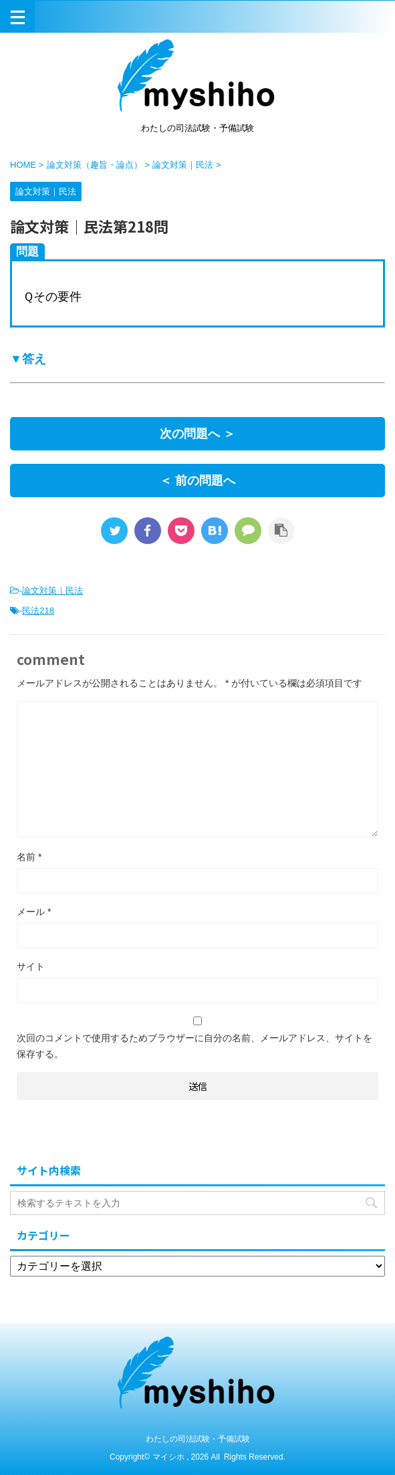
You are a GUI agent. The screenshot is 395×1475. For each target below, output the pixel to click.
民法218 (38, 611)
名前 (29, 856)
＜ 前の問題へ (197, 480)
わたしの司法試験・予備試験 (198, 1439)
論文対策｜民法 (52, 590)
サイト (31, 966)
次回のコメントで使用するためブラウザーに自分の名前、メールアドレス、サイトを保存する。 (194, 1046)
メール (34, 911)
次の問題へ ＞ (197, 433)
